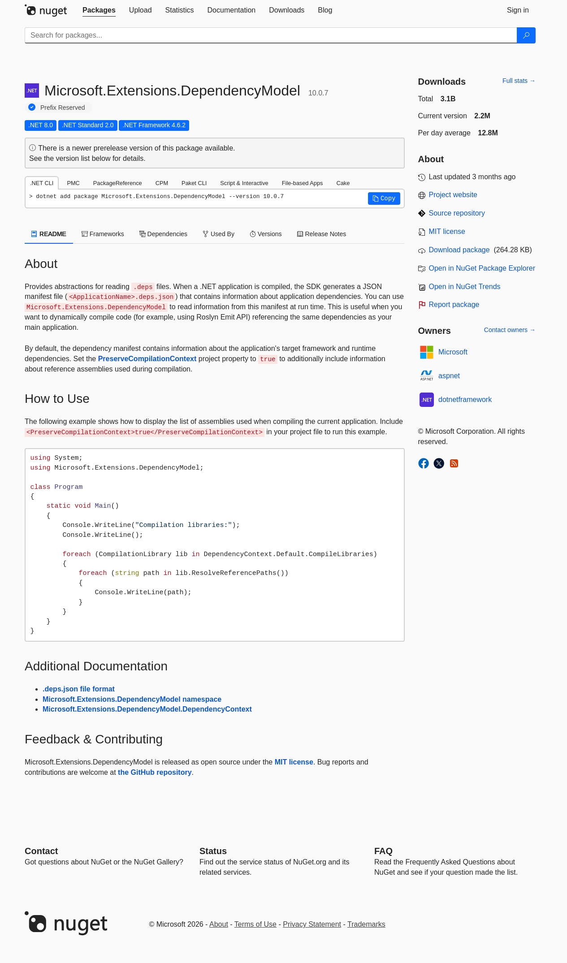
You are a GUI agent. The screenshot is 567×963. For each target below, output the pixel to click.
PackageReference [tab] (117, 183)
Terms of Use (255, 924)
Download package (459, 250)
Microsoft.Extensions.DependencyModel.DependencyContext (147, 709)
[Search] (526, 35)
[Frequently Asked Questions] (383, 851)
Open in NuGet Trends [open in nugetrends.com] (465, 286)
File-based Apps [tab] (302, 183)
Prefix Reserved (62, 107)
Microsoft (452, 352)
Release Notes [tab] (321, 233)
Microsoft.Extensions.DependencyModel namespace (132, 699)
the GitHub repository (154, 772)
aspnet (449, 376)
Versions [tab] (266, 233)
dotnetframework (465, 399)
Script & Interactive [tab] (244, 183)
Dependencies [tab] (163, 233)
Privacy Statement (312, 924)
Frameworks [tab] (103, 233)
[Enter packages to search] (271, 35)
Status (213, 851)
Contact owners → (510, 329)
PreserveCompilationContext (147, 359)
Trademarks (366, 924)
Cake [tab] (343, 183)
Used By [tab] (218, 233)
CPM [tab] (162, 183)
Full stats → (519, 80)
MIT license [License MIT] (447, 231)
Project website (453, 195)
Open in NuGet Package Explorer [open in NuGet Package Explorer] (482, 268)
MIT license (294, 762)
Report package (454, 304)
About (218, 924)
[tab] (99, 10)
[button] (384, 198)
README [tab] (48, 233)
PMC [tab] (73, 183)
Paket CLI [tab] (194, 183)
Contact (41, 851)
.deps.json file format (79, 689)
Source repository (457, 213)
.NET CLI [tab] (41, 183)
